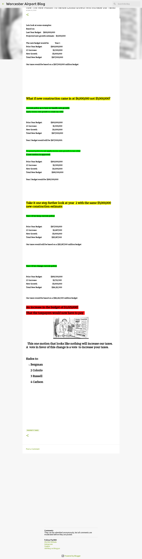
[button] (27, 14)
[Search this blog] (128, 4)
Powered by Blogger (71, 556)
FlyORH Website (50, 542)
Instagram (48, 544)
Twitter (47, 546)
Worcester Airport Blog (25, 4)
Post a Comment (32, 449)
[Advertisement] (71, 472)
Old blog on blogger (52, 548)
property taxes (32, 430)
